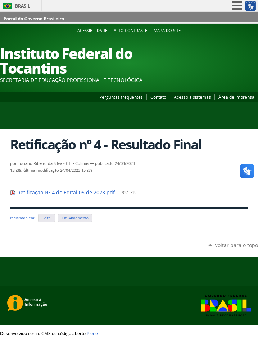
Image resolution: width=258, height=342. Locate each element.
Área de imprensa (236, 97)
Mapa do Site (167, 30)
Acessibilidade (92, 30)
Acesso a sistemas (192, 97)
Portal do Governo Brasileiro (34, 19)
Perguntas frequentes (121, 97)
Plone (92, 333)
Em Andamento (75, 218)
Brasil (22, 6)
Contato (158, 97)
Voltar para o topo (236, 245)
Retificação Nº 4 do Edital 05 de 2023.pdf (63, 192)
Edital (46, 218)
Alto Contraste (130, 30)
